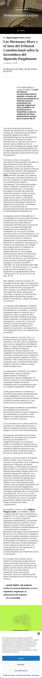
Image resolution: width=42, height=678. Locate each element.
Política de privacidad (23, 675)
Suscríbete (21, 9)
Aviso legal (35, 675)
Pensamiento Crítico (21, 630)
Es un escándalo (13, 598)
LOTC (5, 175)
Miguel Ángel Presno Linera (18, 37)
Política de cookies (9, 675)
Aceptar (21, 658)
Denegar (21, 664)
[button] (39, 634)
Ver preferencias (21, 670)
